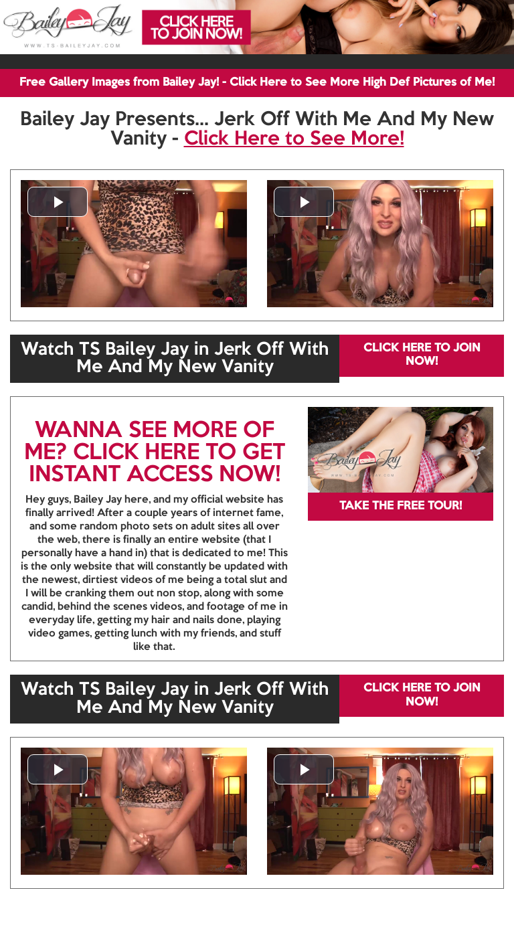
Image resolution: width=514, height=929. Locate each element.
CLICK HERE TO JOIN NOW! (422, 355)
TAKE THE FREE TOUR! (400, 506)
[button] (57, 202)
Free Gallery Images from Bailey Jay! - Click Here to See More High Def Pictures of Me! (257, 83)
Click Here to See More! (294, 139)
